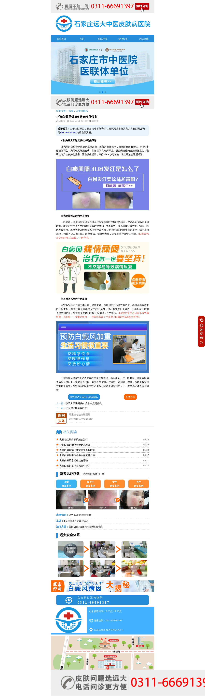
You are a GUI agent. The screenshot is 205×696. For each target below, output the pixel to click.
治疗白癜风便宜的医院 (81, 422)
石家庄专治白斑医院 (79, 417)
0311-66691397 (68, 132)
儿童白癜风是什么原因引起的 (75, 465)
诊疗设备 (123, 38)
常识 (82, 38)
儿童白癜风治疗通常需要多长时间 (77, 450)
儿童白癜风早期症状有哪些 (74, 460)
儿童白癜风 (82, 110)
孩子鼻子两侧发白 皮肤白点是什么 (84, 403)
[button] (100, 92)
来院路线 (143, 38)
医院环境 (102, 38)
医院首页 (61, 38)
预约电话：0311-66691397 (84, 397)
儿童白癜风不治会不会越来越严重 (77, 455)
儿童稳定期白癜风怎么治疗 (74, 439)
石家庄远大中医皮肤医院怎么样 (85, 412)
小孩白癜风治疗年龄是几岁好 (75, 444)
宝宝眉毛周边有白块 (76, 408)
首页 (71, 110)
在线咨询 (130, 397)
